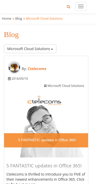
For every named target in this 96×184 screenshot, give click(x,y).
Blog (18, 18)
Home (7, 18)
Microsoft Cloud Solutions (30, 48)
